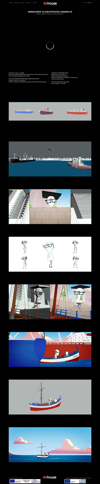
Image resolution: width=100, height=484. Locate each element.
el (36, 2)
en (33, 2)
